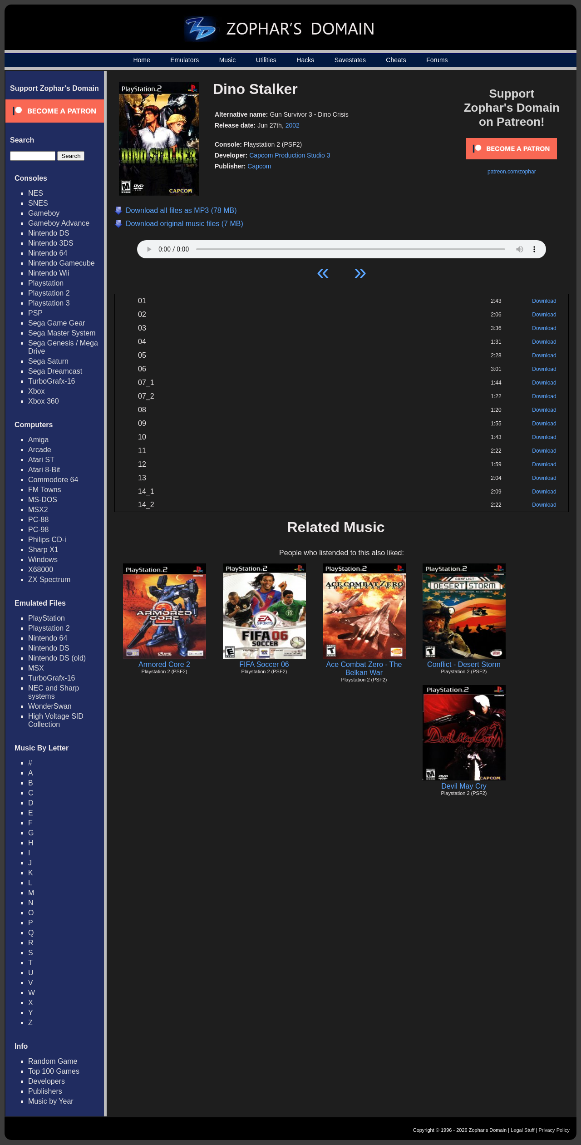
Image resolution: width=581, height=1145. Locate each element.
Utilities (266, 60)
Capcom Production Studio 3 (289, 155)
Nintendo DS (48, 233)
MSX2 (38, 509)
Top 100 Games (53, 1071)
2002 (293, 125)
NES (35, 193)
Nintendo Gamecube (61, 263)
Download (544, 301)
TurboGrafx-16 (51, 381)
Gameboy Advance (58, 223)
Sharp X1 (43, 549)
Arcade (39, 450)
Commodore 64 (53, 480)
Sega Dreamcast (55, 371)
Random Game (53, 1061)
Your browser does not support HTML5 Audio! (341, 247)
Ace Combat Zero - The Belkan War (364, 668)
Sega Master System (62, 333)
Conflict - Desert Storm (464, 664)
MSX (36, 668)
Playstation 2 (49, 293)
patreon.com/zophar (511, 171)
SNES (38, 203)
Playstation (46, 283)
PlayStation (46, 618)
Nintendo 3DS (51, 243)
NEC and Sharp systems (53, 692)
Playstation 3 (49, 303)
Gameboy (43, 213)
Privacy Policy (554, 1130)
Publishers (45, 1091)
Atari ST (41, 460)
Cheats (396, 60)
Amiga (38, 440)
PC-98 (38, 529)
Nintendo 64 (47, 253)
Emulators (184, 60)
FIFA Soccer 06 (264, 664)
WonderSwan (50, 706)
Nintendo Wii (48, 273)
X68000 (40, 569)
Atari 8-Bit (44, 470)
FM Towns (44, 490)
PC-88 (38, 519)
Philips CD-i (47, 539)
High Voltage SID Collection (56, 720)
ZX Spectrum (49, 579)
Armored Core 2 (164, 664)
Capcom (259, 166)
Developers (46, 1081)
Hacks (305, 60)
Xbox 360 (43, 401)
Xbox (36, 391)
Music (227, 60)
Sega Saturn (48, 361)
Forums (437, 60)
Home (141, 60)
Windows (43, 559)
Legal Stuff (522, 1130)
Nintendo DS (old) (57, 658)
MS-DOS (42, 499)
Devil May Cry (464, 786)
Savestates (350, 60)
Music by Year (51, 1101)
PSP (35, 313)
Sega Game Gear (56, 323)
